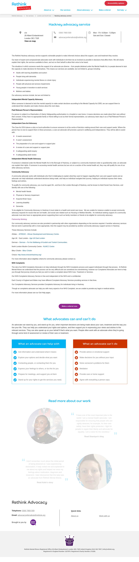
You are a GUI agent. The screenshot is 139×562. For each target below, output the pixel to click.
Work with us (104, 516)
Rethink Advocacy (17, 16)
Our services (65, 10)
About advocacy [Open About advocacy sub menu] (83, 10)
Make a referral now (69, 306)
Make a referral (105, 10)
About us (74, 516)
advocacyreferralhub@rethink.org (72, 37)
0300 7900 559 (65, 33)
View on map (30, 41)
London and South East (44, 16)
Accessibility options (116, 3)
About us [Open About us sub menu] (48, 10)
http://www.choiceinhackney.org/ (29, 255)
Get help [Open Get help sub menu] (120, 10)
